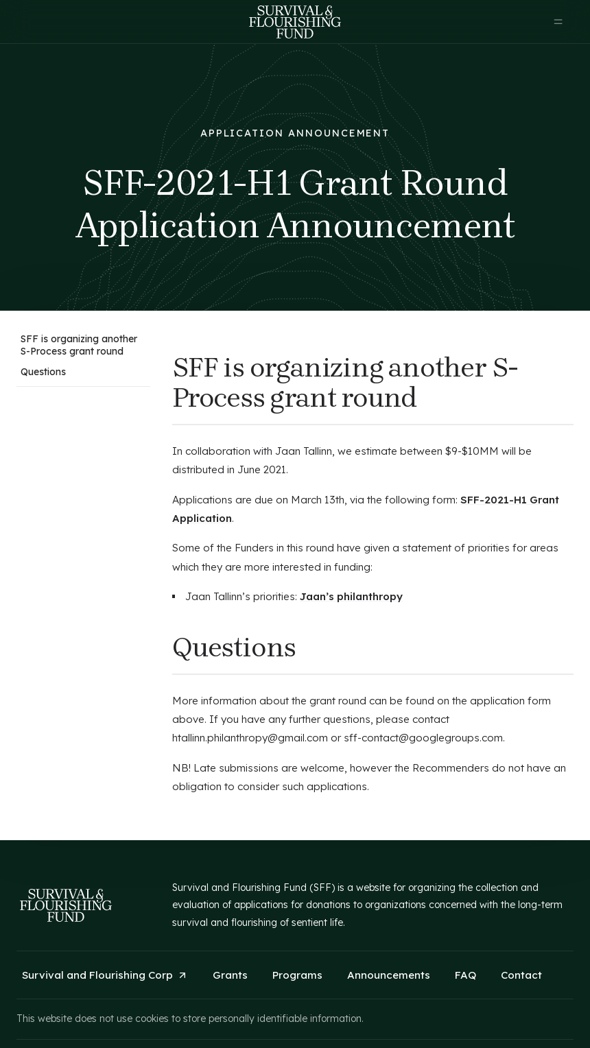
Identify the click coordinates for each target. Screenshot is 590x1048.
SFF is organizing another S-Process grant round (79, 345)
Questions (43, 372)
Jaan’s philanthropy (351, 596)
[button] (558, 22)
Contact (521, 974)
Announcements (388, 974)
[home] (295, 21)
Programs (297, 974)
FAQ (465, 974)
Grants (230, 974)
